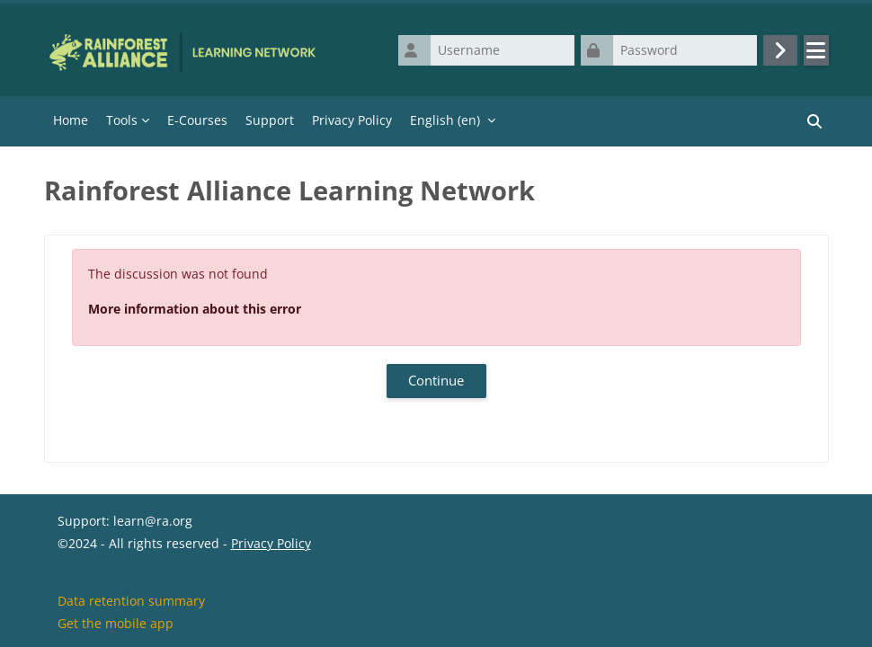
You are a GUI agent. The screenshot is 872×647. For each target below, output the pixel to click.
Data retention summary (131, 600)
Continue (436, 380)
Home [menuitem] (70, 120)
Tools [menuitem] (122, 120)
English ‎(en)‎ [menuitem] (445, 120)
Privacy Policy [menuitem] (352, 120)
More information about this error (194, 308)
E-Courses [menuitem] (197, 120)
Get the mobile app (116, 623)
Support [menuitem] (269, 120)
